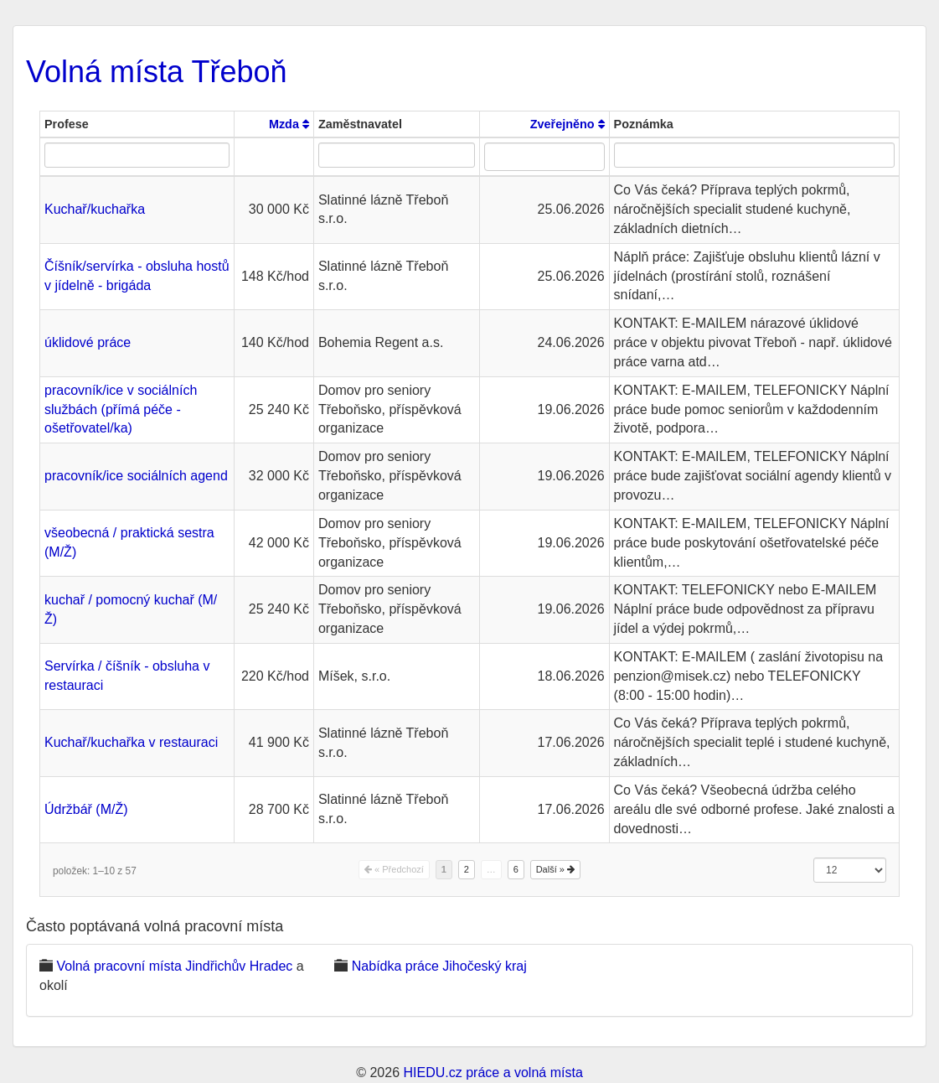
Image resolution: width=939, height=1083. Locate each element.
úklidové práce (87, 342)
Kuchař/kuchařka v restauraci (131, 742)
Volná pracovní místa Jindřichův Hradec (174, 966)
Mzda (289, 124)
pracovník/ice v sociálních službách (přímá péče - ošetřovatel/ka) (120, 409)
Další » (555, 869)
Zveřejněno (567, 124)
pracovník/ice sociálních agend (136, 476)
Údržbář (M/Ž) (86, 809)
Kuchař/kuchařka (94, 209)
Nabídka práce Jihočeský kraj (439, 966)
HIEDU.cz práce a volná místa (492, 1072)
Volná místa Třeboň (156, 71)
